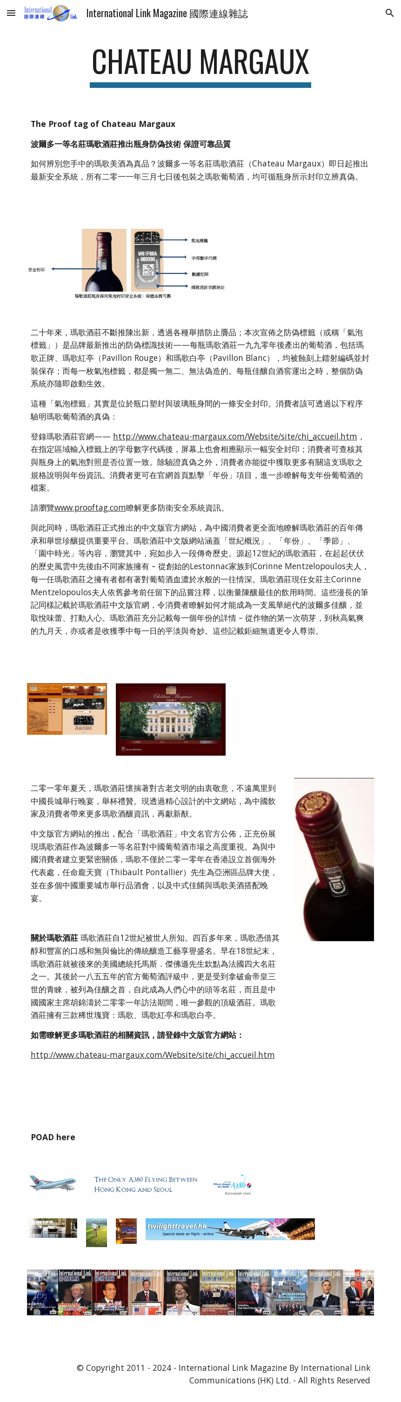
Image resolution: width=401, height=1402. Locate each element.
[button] (11, 13)
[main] (200, 65)
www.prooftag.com (90, 507)
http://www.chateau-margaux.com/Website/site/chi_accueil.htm (235, 436)
